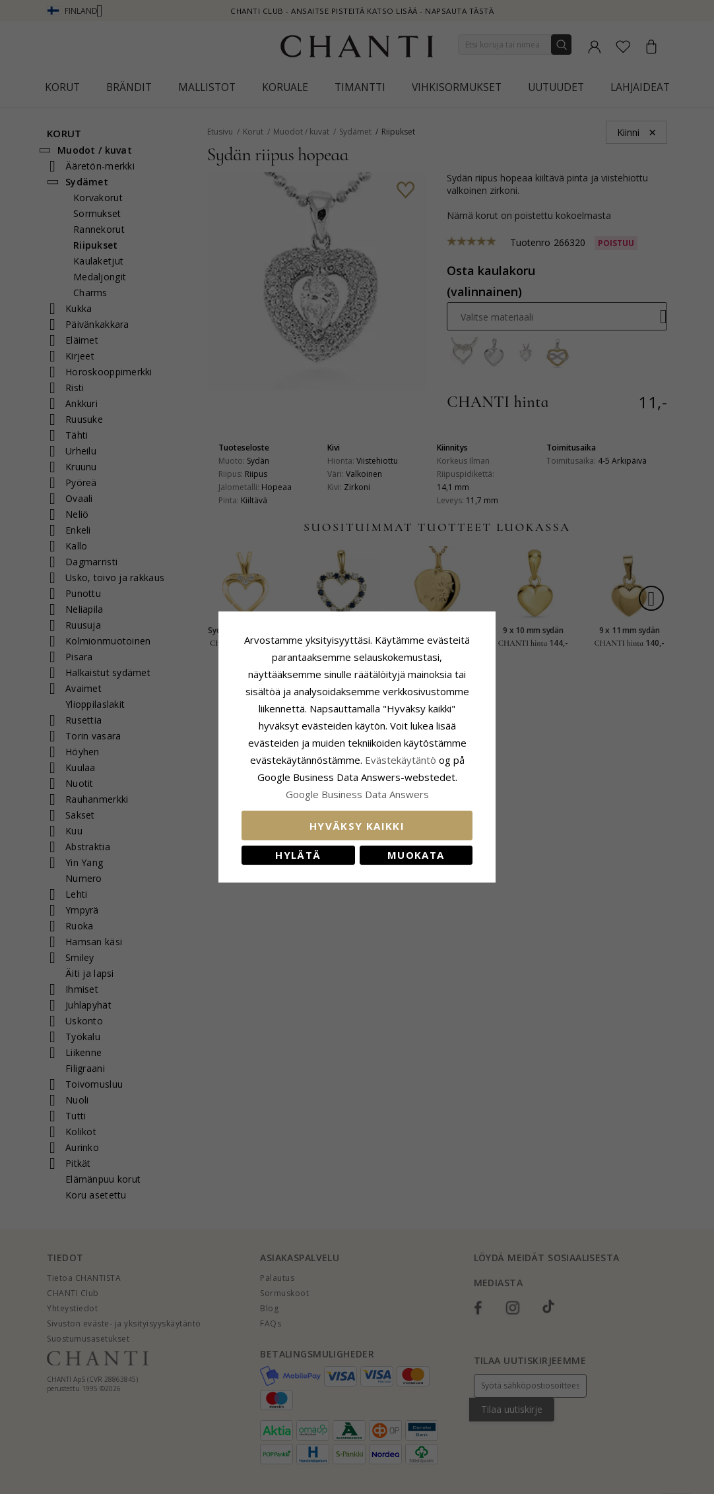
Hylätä (298, 854)
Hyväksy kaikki (357, 825)
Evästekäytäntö (400, 759)
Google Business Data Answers (357, 794)
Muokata (415, 854)
